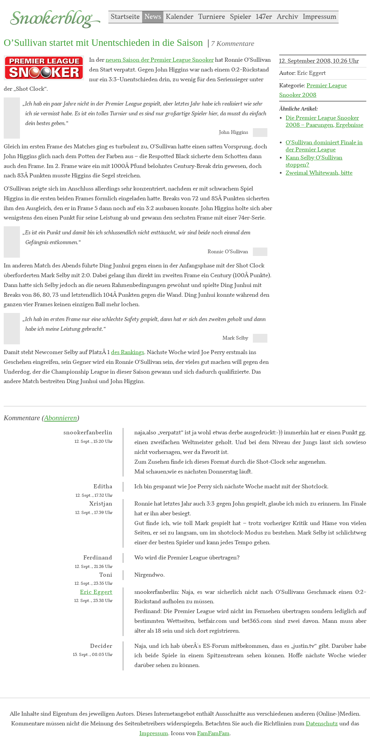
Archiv (287, 17)
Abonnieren (60, 418)
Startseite (125, 17)
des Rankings (127, 352)
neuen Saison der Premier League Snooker (160, 60)
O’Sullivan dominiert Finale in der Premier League (324, 146)
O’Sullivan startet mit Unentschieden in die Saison (103, 42)
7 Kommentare (232, 43)
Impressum (319, 17)
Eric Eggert (96, 592)
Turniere (211, 17)
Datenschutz (322, 723)
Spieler (240, 17)
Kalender (179, 17)
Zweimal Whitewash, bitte (319, 173)
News (152, 17)
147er (264, 17)
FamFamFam (213, 733)
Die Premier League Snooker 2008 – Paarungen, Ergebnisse (324, 121)
